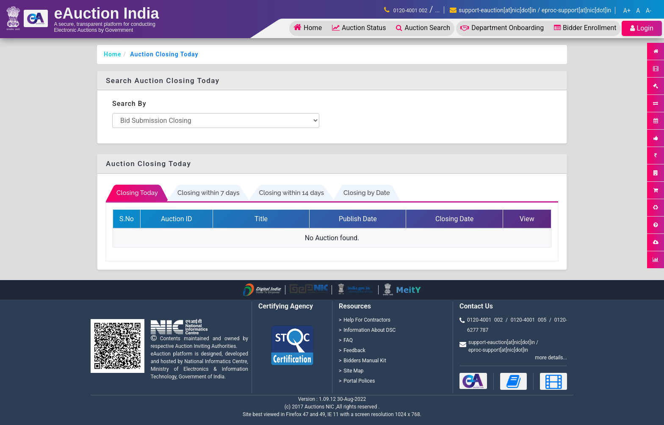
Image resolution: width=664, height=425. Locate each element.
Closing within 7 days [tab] (208, 193)
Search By (129, 104)
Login (641, 28)
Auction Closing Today (164, 54)
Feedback (354, 350)
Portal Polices (359, 381)
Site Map (353, 371)
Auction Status (359, 28)
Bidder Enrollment (585, 28)
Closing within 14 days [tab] (291, 193)
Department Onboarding (502, 28)
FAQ (348, 340)
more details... (551, 358)
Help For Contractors (366, 320)
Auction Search (423, 28)
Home (307, 27)
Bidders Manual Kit (364, 361)
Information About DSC (369, 330)
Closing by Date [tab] (366, 193)
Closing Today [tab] (137, 193)
